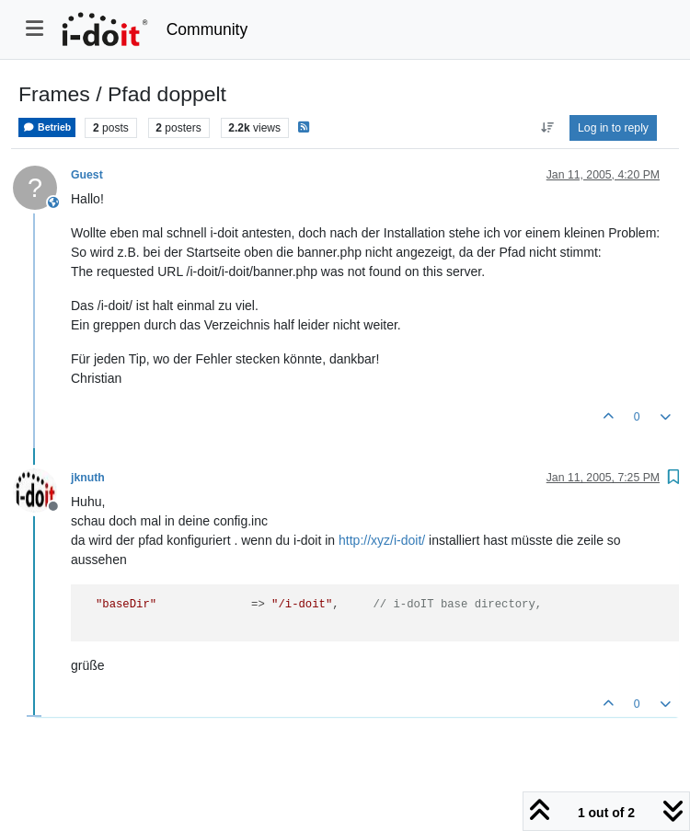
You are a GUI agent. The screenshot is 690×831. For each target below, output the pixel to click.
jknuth (88, 477)
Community (207, 29)
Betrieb (47, 127)
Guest (87, 174)
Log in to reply (613, 127)
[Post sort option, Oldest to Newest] (547, 128)
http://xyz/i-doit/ (382, 540)
